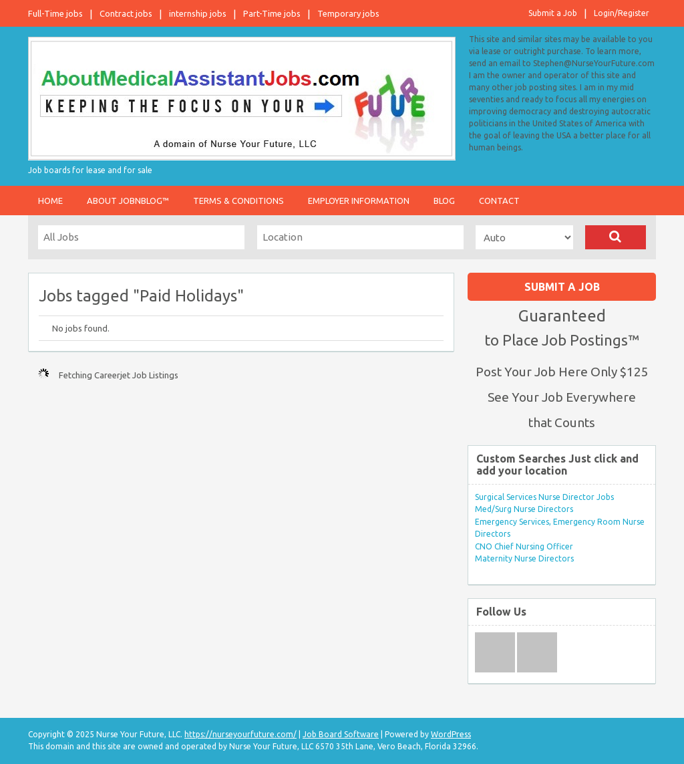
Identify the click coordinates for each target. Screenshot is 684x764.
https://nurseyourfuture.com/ (240, 734)
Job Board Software (341, 734)
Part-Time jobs (272, 13)
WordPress (451, 734)
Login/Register (621, 13)
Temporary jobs (348, 13)
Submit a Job (552, 13)
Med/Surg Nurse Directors (524, 509)
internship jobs (197, 13)
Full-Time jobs (55, 13)
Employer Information (358, 200)
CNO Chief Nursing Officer (524, 546)
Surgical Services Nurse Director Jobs (544, 497)
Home (50, 200)
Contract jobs (126, 13)
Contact (499, 200)
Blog (444, 200)
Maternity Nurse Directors (524, 558)
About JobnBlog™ (128, 200)
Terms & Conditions (238, 200)
